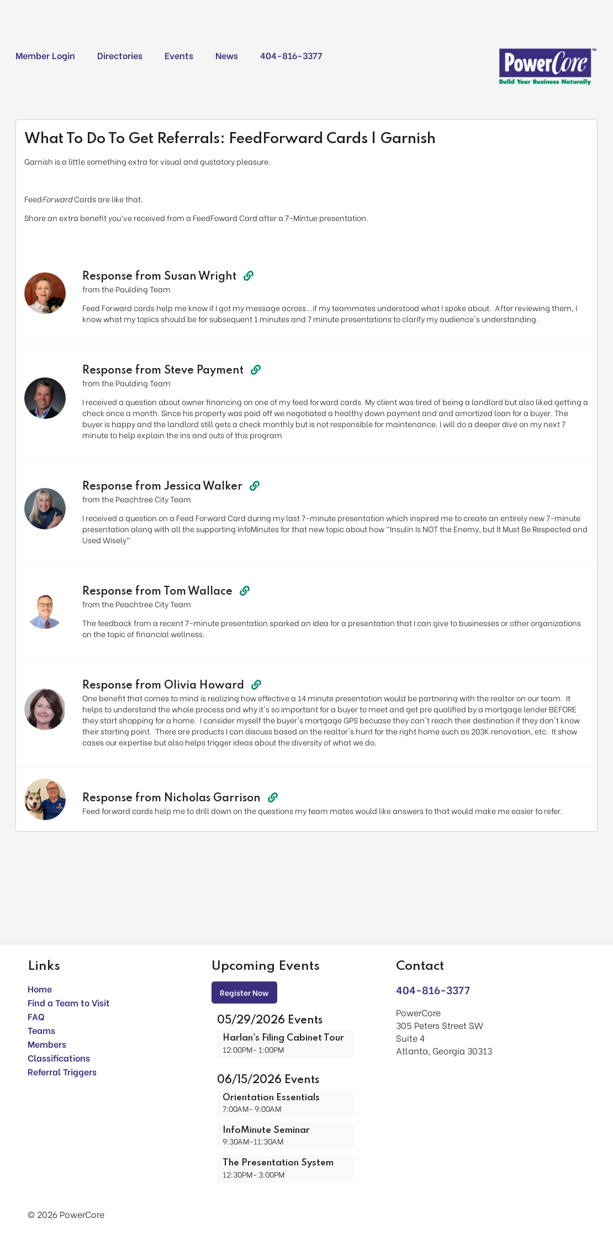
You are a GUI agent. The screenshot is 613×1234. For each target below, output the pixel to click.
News (226, 55)
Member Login (45, 55)
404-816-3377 (291, 55)
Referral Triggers (62, 1071)
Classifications (59, 1057)
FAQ (36, 1016)
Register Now (244, 992)
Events (179, 55)
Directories (119, 55)
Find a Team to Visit (69, 1002)
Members (47, 1043)
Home (40, 988)
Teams (41, 1029)
